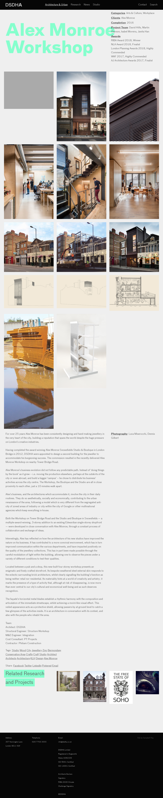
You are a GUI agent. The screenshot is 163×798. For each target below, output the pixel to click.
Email (55, 666)
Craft (36, 654)
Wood (23, 650)
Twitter (28, 666)
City (29, 650)
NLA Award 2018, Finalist (125, 44)
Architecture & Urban (56, 5)
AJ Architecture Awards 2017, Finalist (132, 60)
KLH (32, 658)
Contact (142, 5)
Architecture (23, 658)
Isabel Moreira (128, 32)
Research (76, 5)
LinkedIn (36, 666)
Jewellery (37, 650)
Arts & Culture (134, 13)
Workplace (148, 13)
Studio (96, 5)
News (87, 5)
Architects (11, 658)
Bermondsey (54, 650)
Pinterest (47, 666)
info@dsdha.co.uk (65, 742)
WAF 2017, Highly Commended (128, 56)
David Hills (135, 27)
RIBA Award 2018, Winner (126, 40)
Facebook (18, 666)
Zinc (44, 650)
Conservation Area (15, 654)
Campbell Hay (148, 738)
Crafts (29, 654)
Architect (52, 654)
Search (153, 5)
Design (39, 658)
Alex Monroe (128, 18)
